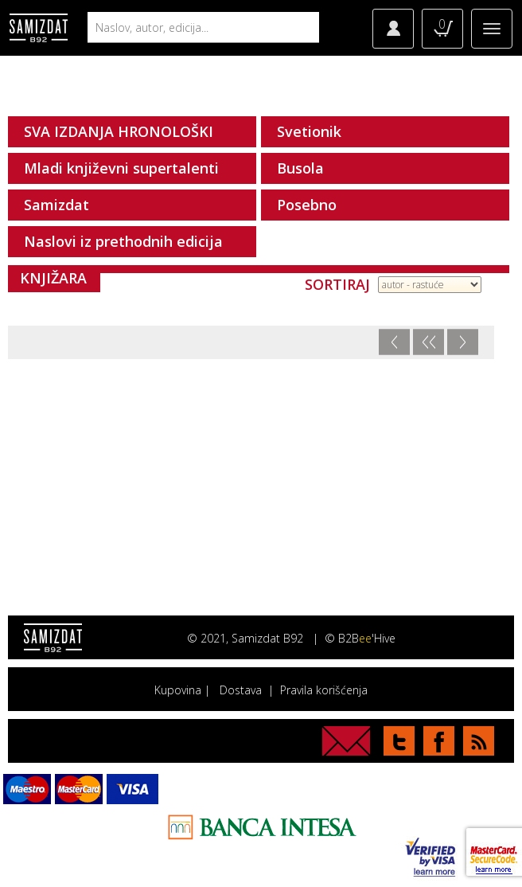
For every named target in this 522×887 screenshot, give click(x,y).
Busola (300, 168)
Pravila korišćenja (324, 689)
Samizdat (56, 204)
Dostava (241, 689)
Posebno (307, 204)
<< (428, 342)
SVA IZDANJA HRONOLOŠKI (118, 131)
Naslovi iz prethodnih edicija (123, 241)
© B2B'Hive (360, 638)
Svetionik (309, 131)
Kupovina (177, 689)
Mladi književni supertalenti (121, 168)
